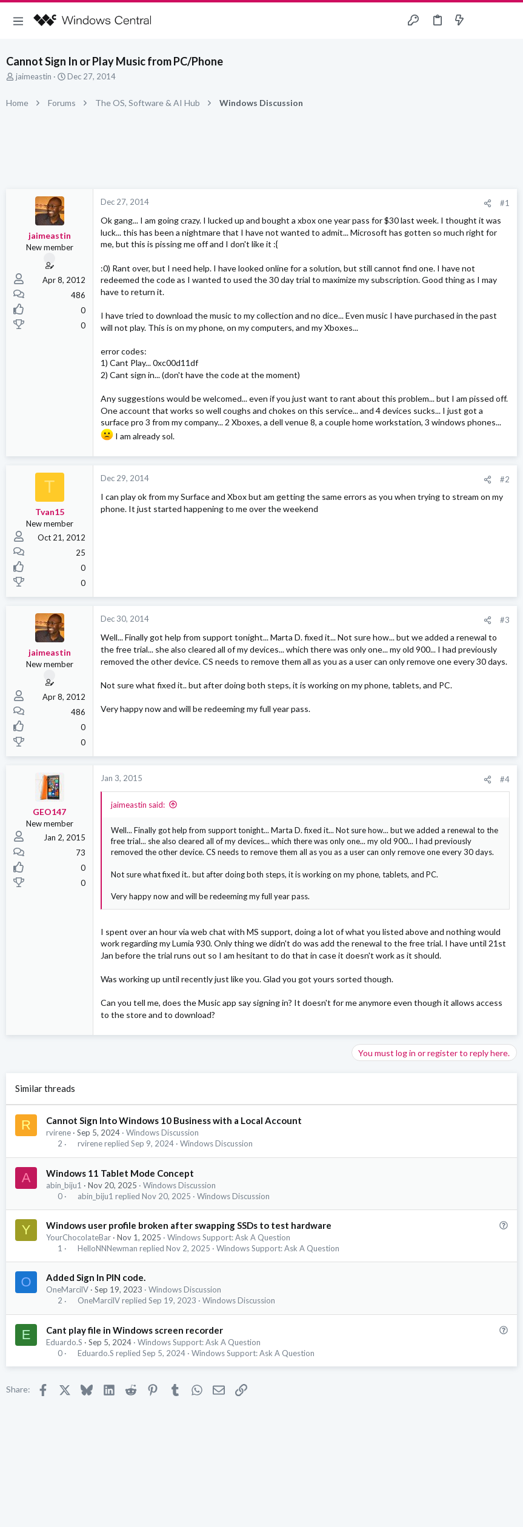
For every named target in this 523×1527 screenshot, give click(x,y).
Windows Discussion (162, 1132)
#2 (505, 479)
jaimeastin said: (138, 805)
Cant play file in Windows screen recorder (134, 1330)
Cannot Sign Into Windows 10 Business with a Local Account (174, 1120)
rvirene (58, 1132)
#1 (505, 203)
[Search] (506, 21)
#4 (505, 779)
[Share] (487, 203)
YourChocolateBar (78, 1237)
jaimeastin (34, 76)
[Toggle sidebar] (483, 20)
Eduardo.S (64, 1342)
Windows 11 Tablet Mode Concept (120, 1173)
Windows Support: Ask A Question (228, 1237)
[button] (18, 20)
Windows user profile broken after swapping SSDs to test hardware (188, 1225)
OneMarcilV (67, 1289)
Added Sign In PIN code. (95, 1277)
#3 (505, 620)
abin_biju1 (64, 1185)
